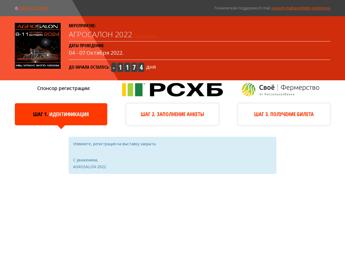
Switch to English (32, 8)
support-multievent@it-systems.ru (300, 8)
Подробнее (146, 35)
